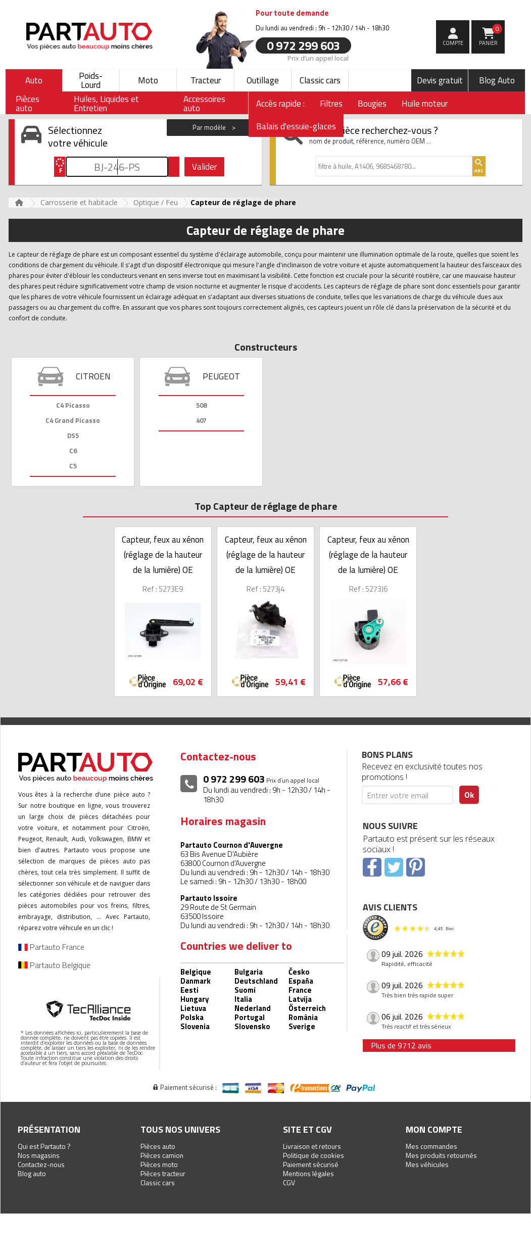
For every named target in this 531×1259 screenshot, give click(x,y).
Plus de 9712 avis (401, 1045)
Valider (204, 166)
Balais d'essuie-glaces (296, 126)
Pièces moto (159, 1164)
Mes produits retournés (441, 1155)
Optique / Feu (155, 202)
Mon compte (434, 1129)
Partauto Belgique (54, 965)
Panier (491, 35)
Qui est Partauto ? (44, 1146)
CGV (289, 1182)
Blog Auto (497, 80)
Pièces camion (161, 1155)
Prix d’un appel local (318, 58)
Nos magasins (39, 1155)
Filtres (331, 103)
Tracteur (205, 80)
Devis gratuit (440, 80)
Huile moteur (425, 103)
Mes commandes (431, 1146)
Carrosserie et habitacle (79, 202)
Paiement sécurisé (311, 1164)
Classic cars (320, 80)
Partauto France (51, 947)
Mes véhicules (427, 1164)
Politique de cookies (313, 1155)
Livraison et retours (312, 1146)
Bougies (372, 103)
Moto (148, 80)
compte (453, 43)
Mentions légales (308, 1173)
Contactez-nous (41, 1164)
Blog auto (32, 1173)
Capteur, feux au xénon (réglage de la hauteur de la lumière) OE (163, 554)
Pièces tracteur (162, 1173)
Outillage (263, 80)
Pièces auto (157, 1146)
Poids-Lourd (91, 80)
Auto (33, 80)
